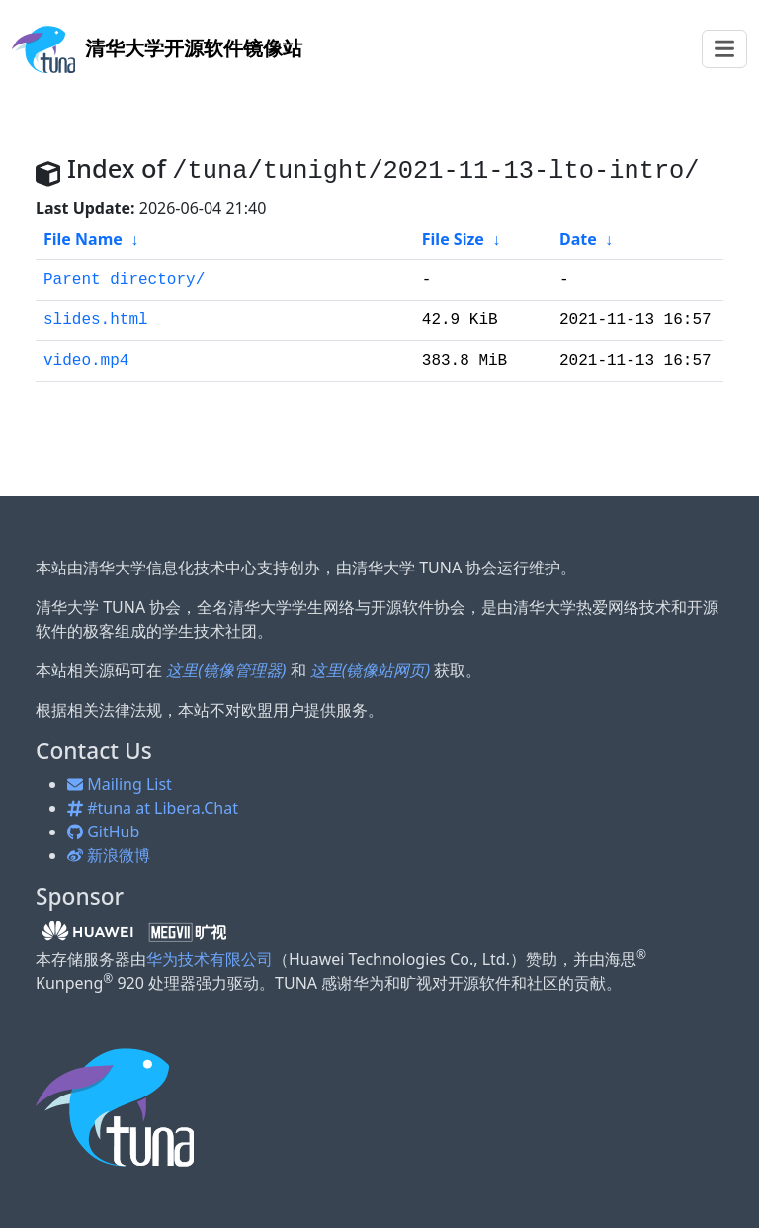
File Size (453, 239)
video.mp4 (85, 361)
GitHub (103, 831)
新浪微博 (108, 855)
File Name (83, 239)
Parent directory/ (124, 280)
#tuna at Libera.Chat (152, 808)
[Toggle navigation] (724, 49)
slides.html (95, 320)
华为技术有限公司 (209, 959)
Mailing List (119, 784)
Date (578, 239)
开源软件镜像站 (157, 48)
